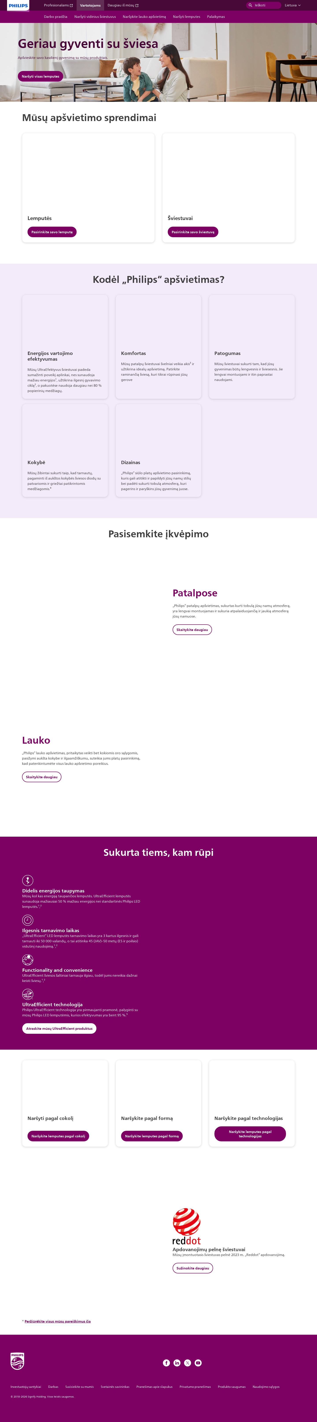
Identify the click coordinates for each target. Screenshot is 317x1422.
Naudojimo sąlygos (266, 1386)
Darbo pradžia (55, 17)
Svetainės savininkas (115, 1386)
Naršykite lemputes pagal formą (152, 1136)
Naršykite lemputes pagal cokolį (58, 1136)
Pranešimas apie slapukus (154, 1386)
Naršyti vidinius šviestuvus (95, 17)
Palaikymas (216, 17)
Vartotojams (90, 5)
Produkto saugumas (232, 1386)
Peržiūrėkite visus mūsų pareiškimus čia (58, 1321)
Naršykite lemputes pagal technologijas (250, 1134)
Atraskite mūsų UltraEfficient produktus (59, 1028)
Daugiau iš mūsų (123, 5)
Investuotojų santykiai (26, 1386)
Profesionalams (58, 5)
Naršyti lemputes (186, 17)
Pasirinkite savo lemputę (52, 232)
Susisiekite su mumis (79, 1386)
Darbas (53, 1386)
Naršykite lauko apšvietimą (144, 17)
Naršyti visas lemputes (40, 76)
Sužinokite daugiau (193, 1268)
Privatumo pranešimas (195, 1386)
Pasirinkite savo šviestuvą (193, 232)
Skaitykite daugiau (192, 630)
